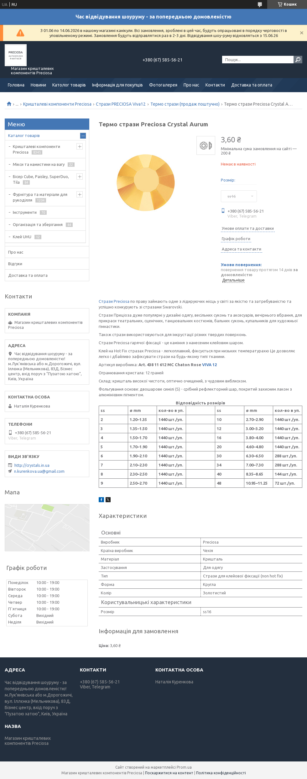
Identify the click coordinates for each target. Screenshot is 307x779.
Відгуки (15, 263)
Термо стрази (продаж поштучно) (185, 104)
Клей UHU (22, 236)
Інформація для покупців (117, 84)
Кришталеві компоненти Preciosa (57, 104)
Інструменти (25, 212)
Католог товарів (69, 84)
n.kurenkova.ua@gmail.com (39, 471)
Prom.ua (184, 767)
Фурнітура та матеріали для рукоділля (40, 197)
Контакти (215, 84)
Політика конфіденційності (221, 773)
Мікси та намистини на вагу (39, 164)
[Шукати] (298, 59)
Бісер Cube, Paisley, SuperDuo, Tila (41, 179)
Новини (38, 84)
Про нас (191, 84)
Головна (16, 84)
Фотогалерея (163, 84)
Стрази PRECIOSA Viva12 (121, 104)
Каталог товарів (24, 135)
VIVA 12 (209, 364)
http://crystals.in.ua (31, 465)
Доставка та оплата (251, 84)
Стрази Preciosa (114, 301)
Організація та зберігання (38, 224)
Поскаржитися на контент (169, 773)
